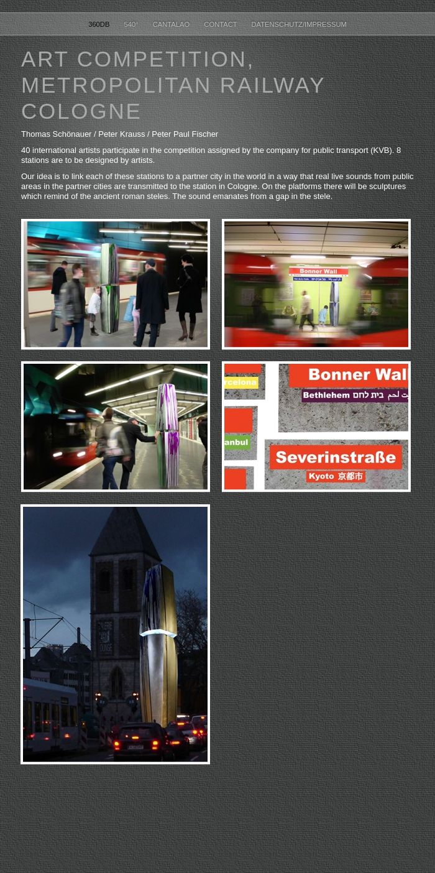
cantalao (172, 24)
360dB (99, 24)
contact (221, 24)
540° (132, 24)
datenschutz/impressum (299, 24)
